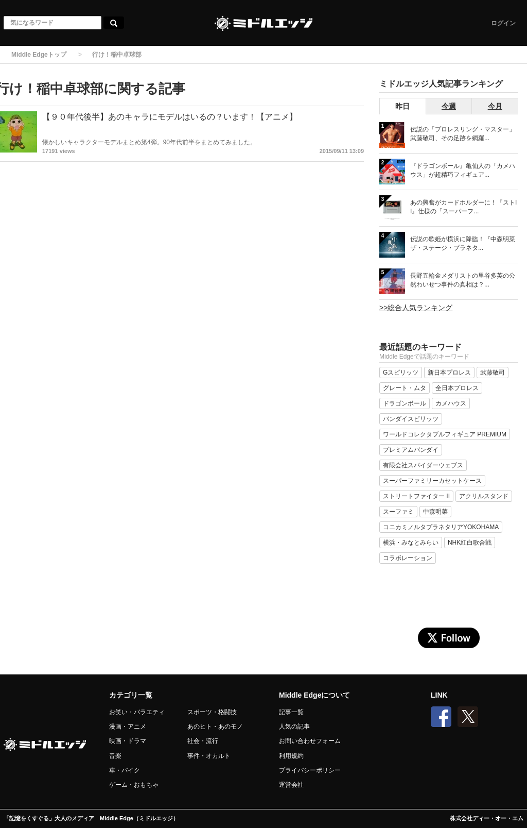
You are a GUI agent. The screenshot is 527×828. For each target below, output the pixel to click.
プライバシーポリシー (310, 770)
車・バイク (124, 770)
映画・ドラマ (127, 741)
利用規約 (291, 755)
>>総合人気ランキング (415, 307)
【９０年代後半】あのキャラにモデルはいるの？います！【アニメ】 (169, 116)
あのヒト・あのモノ (215, 726)
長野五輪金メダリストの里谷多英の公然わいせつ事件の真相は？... (462, 280)
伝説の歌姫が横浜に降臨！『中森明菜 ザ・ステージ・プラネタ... (462, 243)
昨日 (402, 106)
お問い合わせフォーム (310, 741)
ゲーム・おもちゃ (134, 784)
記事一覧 (291, 712)
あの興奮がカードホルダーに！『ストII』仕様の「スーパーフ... (463, 207)
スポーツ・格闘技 (212, 712)
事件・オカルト (209, 755)
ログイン (503, 23)
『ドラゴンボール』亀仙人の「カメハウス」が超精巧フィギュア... (462, 170)
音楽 (115, 755)
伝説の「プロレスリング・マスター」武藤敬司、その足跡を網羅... (462, 134)
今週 (449, 106)
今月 (495, 106)
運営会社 (291, 784)
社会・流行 (202, 741)
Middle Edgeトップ (38, 54)
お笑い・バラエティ (137, 712)
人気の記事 (294, 726)
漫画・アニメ (127, 726)
